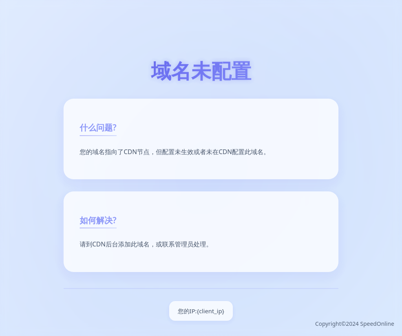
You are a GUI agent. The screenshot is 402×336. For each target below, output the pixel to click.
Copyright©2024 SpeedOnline (354, 323)
